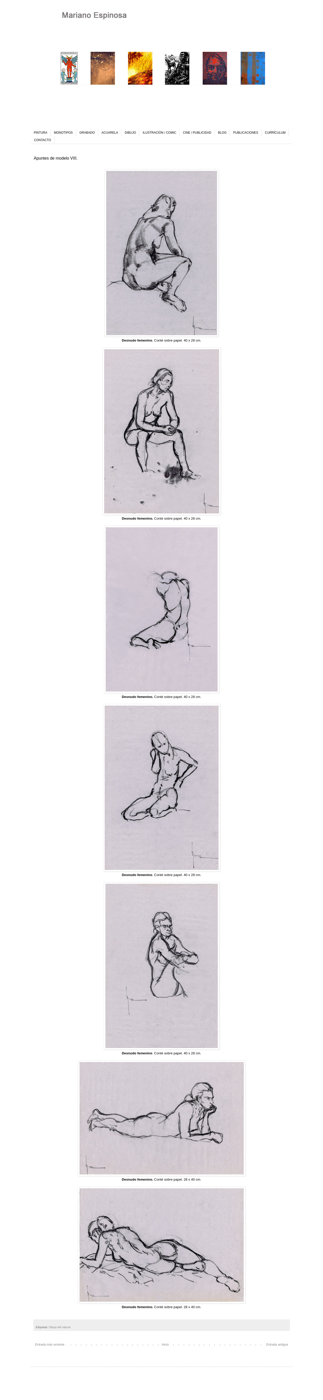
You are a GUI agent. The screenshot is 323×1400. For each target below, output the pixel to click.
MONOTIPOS (63, 132)
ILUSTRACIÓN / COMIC (159, 132)
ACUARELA (110, 132)
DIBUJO (130, 132)
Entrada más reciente (49, 1344)
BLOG (222, 132)
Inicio (165, 1344)
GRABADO (87, 132)
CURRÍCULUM (275, 132)
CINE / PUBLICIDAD (197, 132)
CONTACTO (42, 140)
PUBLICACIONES (245, 132)
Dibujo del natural (60, 1327)
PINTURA (40, 132)
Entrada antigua (277, 1344)
